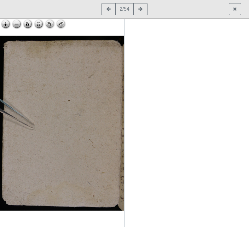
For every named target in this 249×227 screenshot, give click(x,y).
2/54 (124, 9)
